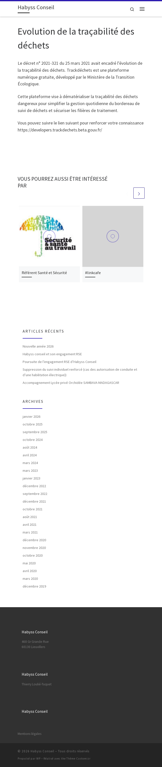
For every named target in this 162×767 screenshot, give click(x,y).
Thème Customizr (78, 758)
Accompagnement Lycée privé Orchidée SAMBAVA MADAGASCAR (71, 382)
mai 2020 (29, 563)
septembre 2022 (35, 493)
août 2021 (30, 517)
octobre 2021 (33, 509)
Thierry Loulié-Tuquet (37, 684)
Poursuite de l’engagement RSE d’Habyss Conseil (59, 361)
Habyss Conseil (42, 751)
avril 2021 (30, 524)
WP (38, 758)
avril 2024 (30, 455)
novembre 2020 (34, 547)
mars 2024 (30, 463)
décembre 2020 (34, 540)
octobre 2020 (33, 555)
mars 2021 (30, 532)
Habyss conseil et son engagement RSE (52, 354)
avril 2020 (30, 571)
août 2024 (30, 447)
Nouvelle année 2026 (38, 346)
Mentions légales (29, 734)
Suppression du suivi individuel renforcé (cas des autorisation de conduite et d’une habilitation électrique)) (80, 372)
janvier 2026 (31, 416)
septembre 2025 (35, 432)
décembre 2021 (34, 501)
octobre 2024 (33, 439)
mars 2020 (30, 578)
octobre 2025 (33, 424)
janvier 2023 (31, 478)
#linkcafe (93, 272)
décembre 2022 (34, 486)
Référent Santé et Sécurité (44, 272)
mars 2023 (30, 470)
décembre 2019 (34, 586)
